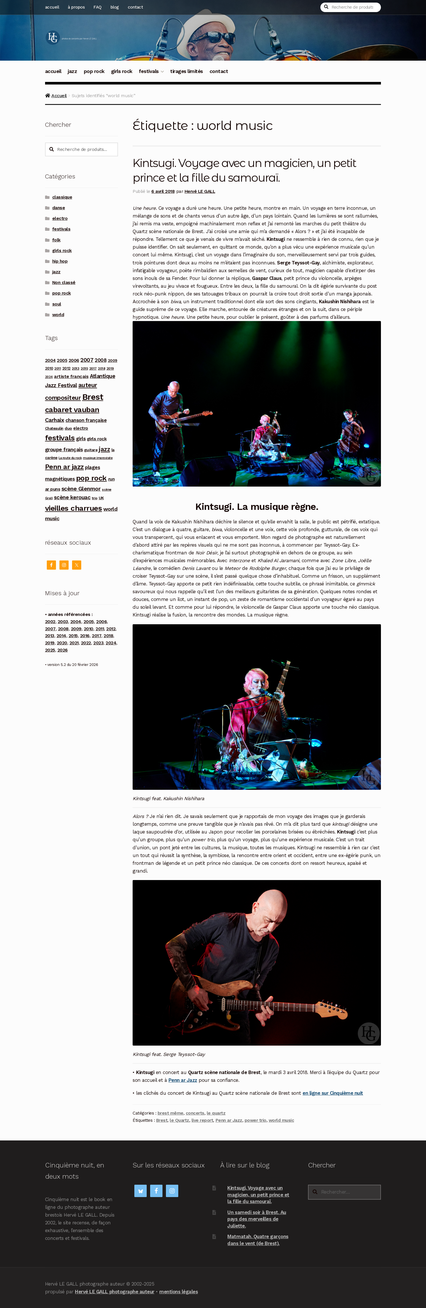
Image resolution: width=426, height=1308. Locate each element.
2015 (73, 635)
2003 (63, 621)
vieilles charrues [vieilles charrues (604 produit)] (73, 508)
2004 (75, 621)
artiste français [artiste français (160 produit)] (71, 376)
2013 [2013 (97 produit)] (75, 368)
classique (62, 197)
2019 (50, 643)
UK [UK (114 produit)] (101, 497)
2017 (96, 635)
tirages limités (186, 71)
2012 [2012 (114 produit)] (66, 368)
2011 (100, 628)
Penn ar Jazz (183, 1080)
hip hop (60, 261)
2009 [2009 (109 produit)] (112, 360)
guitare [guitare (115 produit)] (91, 449)
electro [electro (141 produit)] (80, 428)
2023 (98, 643)
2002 (50, 621)
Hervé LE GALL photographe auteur (114, 1291)
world (58, 314)
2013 (49, 635)
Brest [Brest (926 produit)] (92, 397)
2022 (86, 643)
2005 (89, 621)
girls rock (121, 71)
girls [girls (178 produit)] (81, 438)
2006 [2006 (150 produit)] (74, 360)
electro (60, 218)
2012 (110, 628)
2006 (101, 621)
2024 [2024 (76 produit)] (49, 377)
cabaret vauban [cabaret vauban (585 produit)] (72, 409)
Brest (162, 1120)
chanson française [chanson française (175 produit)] (86, 420)
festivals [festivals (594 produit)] (60, 437)
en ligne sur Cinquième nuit (333, 1093)
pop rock (94, 71)
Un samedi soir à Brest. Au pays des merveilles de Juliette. (256, 1218)
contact (135, 7)
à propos (76, 7)
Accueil (59, 95)
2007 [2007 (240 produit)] (86, 360)
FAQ (98, 7)
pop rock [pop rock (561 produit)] (91, 478)
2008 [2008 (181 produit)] (100, 360)
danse (58, 207)
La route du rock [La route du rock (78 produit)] (70, 458)
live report (202, 1120)
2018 (108, 635)
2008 (63, 628)
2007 (50, 628)
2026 (62, 650)
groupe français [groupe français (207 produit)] (64, 449)
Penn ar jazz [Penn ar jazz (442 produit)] (64, 467)
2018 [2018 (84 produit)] (101, 368)
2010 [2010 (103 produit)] (49, 368)
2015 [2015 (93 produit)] (84, 368)
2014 (61, 635)
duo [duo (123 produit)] (68, 428)
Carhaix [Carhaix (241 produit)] (54, 420)
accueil (52, 7)
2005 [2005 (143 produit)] (62, 360)
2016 (85, 635)
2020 (62, 643)
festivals (149, 71)
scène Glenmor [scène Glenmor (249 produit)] (81, 488)
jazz (72, 71)
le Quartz (179, 1120)
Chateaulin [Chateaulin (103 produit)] (54, 428)
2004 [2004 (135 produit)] (50, 360)
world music (281, 1120)
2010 (88, 628)
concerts (195, 1113)
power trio (255, 1120)
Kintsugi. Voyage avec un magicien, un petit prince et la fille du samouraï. (258, 1194)
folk (56, 240)
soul (56, 304)
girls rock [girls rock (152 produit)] (96, 438)
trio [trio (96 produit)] (94, 498)
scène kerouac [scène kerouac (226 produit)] (72, 497)
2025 (50, 650)
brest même (170, 1113)
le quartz (216, 1113)
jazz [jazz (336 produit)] (104, 449)
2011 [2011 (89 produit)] (57, 368)
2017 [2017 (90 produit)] (93, 368)
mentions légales (178, 1291)
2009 (76, 628)
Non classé (63, 282)
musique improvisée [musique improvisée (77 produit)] (98, 458)
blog (115, 7)
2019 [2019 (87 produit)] (110, 368)
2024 (111, 643)
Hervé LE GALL (200, 191)
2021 (74, 643)
